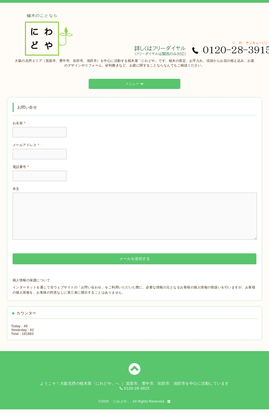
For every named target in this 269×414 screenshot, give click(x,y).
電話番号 (21, 167)
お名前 (19, 123)
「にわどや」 (120, 401)
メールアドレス (26, 145)
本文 (16, 189)
